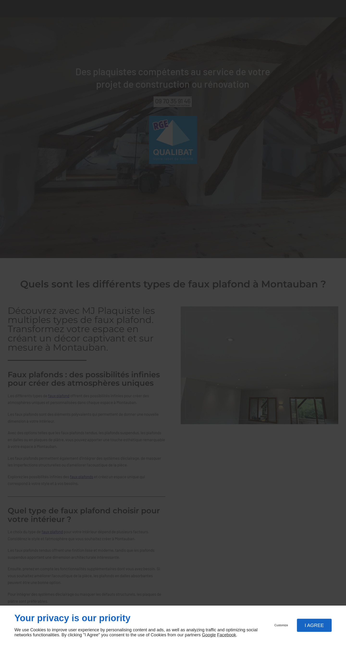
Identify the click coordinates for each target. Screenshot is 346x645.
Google (209, 635)
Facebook (226, 635)
